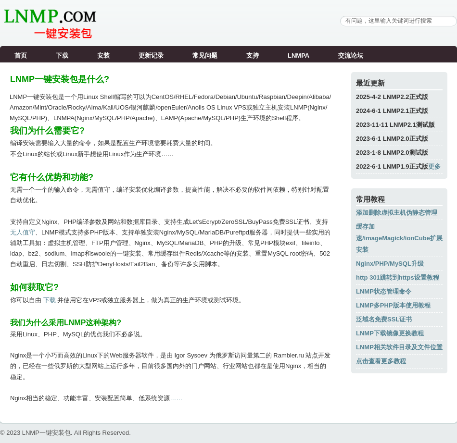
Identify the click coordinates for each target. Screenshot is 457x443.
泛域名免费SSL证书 (384, 319)
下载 (62, 55)
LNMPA (298, 55)
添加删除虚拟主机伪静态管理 (396, 212)
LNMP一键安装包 (46, 432)
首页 (20, 55)
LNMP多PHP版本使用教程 (393, 305)
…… (176, 398)
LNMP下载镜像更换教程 (390, 333)
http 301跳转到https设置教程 (397, 277)
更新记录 (151, 55)
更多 (434, 166)
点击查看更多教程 (381, 361)
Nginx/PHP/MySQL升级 (390, 263)
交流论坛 (350, 55)
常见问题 (204, 55)
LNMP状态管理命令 (383, 291)
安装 (103, 55)
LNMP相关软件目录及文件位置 (399, 347)
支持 (252, 55)
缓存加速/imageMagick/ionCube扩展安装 (399, 238)
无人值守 (22, 232)
